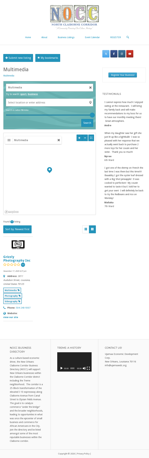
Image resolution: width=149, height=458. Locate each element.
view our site (10, 317)
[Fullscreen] (88, 368)
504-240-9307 (23, 307)
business (33, 94)
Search (87, 122)
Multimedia (8, 75)
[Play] (61, 368)
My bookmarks (47, 57)
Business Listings (66, 37)
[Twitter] (105, 53)
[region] (49, 174)
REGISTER (115, 37)
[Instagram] (121, 53)
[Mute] (84, 368)
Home (28, 37)
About (44, 37)
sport (23, 94)
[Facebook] (113, 53)
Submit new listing (18, 57)
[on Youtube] (129, 53)
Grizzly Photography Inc (16, 258)
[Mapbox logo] (11, 212)
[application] (74, 362)
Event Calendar (92, 37)
